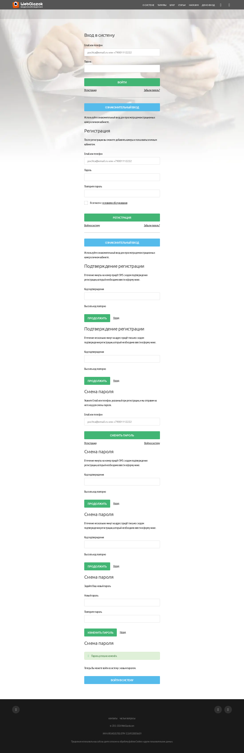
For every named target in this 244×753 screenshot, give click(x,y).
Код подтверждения (94, 289)
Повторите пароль (93, 186)
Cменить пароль (122, 435)
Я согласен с (108, 203)
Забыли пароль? (152, 90)
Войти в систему (92, 225)
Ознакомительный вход (122, 107)
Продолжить (97, 318)
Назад (116, 318)
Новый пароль (91, 595)
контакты (112, 718)
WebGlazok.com (127, 725)
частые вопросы (128, 718)
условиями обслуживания (114, 203)
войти (122, 82)
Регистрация (90, 90)
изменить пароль (100, 632)
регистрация (122, 217)
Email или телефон (93, 45)
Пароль (87, 61)
